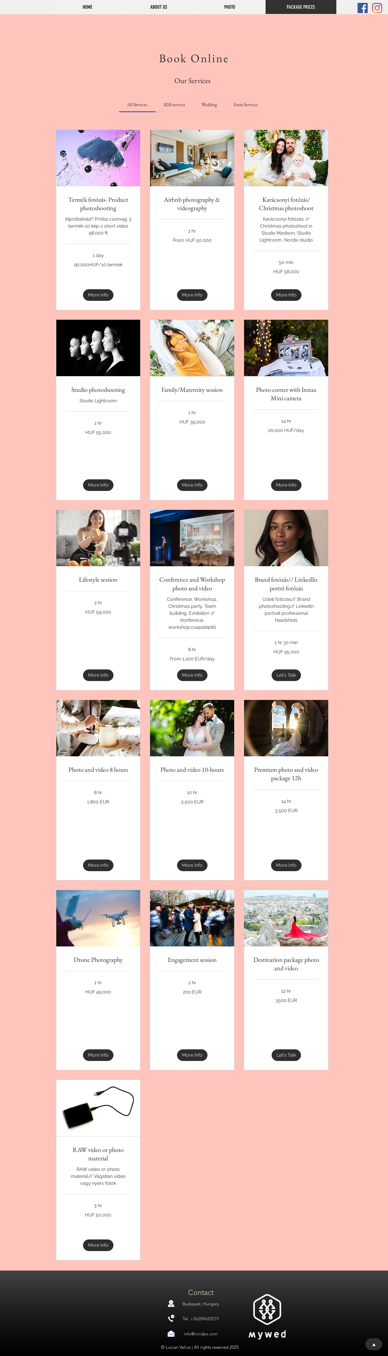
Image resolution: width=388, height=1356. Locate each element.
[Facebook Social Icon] (363, 8)
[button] (229, 7)
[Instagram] (377, 8)
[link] (137, 104)
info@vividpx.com (201, 1334)
